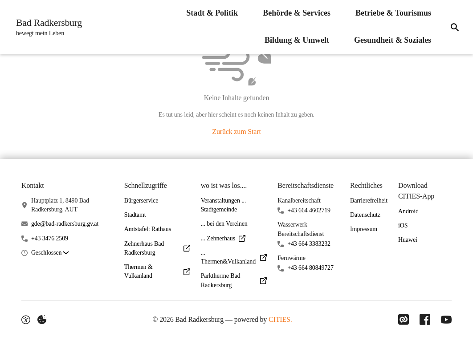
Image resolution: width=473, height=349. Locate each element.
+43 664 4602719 (308, 210)
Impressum (363, 229)
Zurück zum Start (236, 131)
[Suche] (454, 27)
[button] (50, 253)
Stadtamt (135, 214)
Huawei (407, 239)
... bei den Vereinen (224, 223)
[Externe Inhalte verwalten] (42, 320)
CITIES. (280, 319)
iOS (403, 225)
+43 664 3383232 (308, 243)
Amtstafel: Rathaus (147, 229)
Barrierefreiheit (368, 200)
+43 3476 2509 (49, 238)
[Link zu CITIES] (403, 319)
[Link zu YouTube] (446, 319)
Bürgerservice (141, 200)
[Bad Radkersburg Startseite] (46, 27)
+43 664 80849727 (310, 267)
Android (408, 211)
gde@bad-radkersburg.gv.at (64, 223)
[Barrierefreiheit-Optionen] (26, 320)
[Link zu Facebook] (425, 319)
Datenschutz (365, 214)
